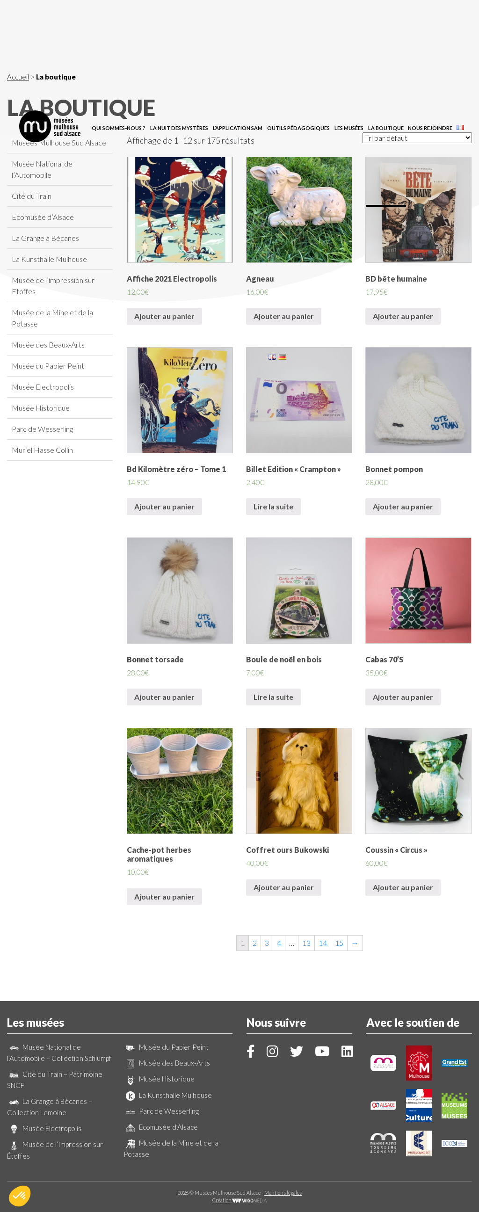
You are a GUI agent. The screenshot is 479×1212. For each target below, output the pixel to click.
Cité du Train (31, 195)
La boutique (386, 48)
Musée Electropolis (43, 386)
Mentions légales (283, 1193)
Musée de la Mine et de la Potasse (52, 318)
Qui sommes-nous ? (118, 48)
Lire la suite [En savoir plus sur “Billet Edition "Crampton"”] (273, 506)
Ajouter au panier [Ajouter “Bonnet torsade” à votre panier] (164, 696)
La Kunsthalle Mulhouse (49, 258)
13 (306, 942)
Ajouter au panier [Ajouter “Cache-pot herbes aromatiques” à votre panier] (164, 896)
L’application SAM (237, 48)
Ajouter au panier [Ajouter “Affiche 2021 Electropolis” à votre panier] (164, 316)
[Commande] (417, 137)
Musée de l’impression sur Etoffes (53, 286)
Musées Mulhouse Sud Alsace (59, 142)
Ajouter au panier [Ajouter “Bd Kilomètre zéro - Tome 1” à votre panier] (164, 506)
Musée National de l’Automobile (42, 169)
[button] (19, 1196)
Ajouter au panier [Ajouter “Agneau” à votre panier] (284, 316)
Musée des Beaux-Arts (48, 344)
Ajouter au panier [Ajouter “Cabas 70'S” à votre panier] (403, 696)
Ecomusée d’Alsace (43, 216)
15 (339, 942)
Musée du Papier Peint (48, 365)
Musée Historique (41, 407)
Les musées (348, 48)
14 (323, 942)
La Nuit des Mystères (179, 48)
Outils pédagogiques (298, 48)
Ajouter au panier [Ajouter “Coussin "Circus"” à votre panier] (403, 887)
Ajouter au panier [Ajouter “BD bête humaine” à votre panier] (403, 316)
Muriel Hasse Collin (42, 449)
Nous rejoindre (430, 48)
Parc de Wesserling (42, 428)
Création (239, 1200)
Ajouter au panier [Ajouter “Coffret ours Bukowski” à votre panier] (284, 887)
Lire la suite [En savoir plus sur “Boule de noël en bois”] (273, 696)
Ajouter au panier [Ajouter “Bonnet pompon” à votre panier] (403, 506)
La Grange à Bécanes (45, 237)
